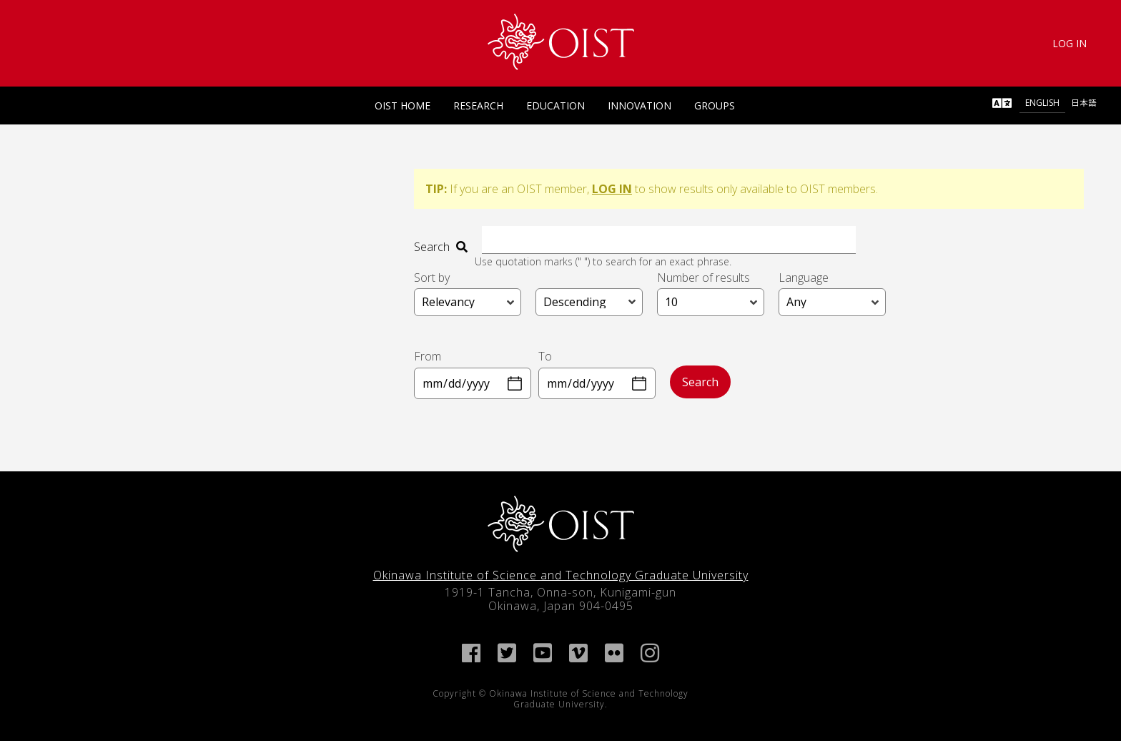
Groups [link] (714, 105)
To (545, 356)
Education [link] (555, 105)
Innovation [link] (639, 105)
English (1042, 103)
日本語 (1084, 103)
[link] (561, 41)
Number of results (703, 277)
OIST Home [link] (402, 105)
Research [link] (478, 105)
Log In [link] (1069, 43)
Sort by (432, 277)
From (427, 356)
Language (804, 277)
